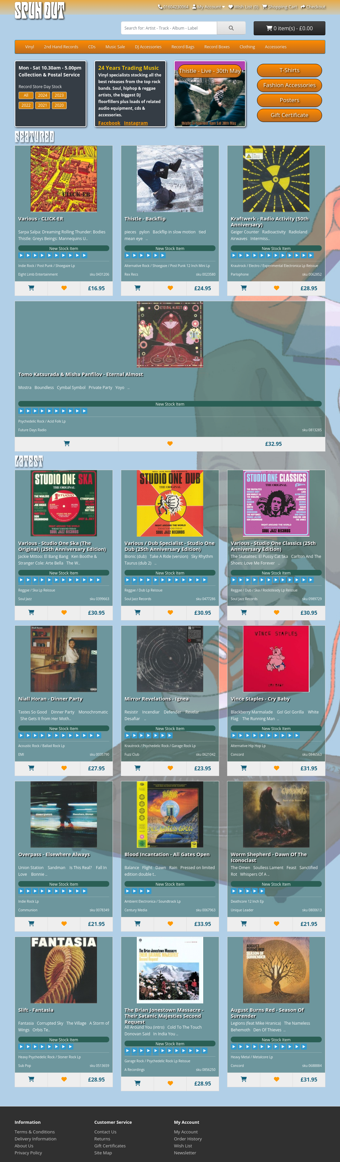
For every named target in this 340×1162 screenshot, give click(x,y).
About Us (24, 1146)
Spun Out (39, 13)
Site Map (103, 1153)
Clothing (247, 47)
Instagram (136, 123)
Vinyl (29, 47)
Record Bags (182, 47)
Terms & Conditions (35, 1132)
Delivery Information (35, 1139)
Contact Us (105, 1132)
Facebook (109, 123)
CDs (92, 47)
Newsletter (185, 1153)
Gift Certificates (110, 1146)
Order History (188, 1139)
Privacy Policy (28, 1153)
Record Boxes (217, 47)
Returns (102, 1139)
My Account (186, 1132)
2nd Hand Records (61, 47)
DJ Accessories (148, 47)
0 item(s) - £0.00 (289, 28)
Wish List (183, 1146)
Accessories (276, 47)
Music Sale (115, 47)
